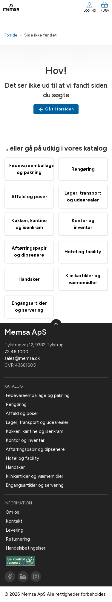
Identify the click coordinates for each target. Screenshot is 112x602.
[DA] (11, 7)
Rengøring (83, 169)
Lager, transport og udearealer (37, 422)
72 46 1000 (16, 351)
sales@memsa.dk (22, 358)
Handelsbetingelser (25, 548)
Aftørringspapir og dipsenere (35, 449)
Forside (10, 35)
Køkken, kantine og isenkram (34, 431)
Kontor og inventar (25, 440)
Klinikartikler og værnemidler (34, 476)
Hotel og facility (83, 251)
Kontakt (14, 521)
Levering (14, 530)
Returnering (18, 539)
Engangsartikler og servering (35, 485)
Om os (12, 512)
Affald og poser (29, 196)
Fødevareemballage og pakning (38, 395)
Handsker (29, 279)
